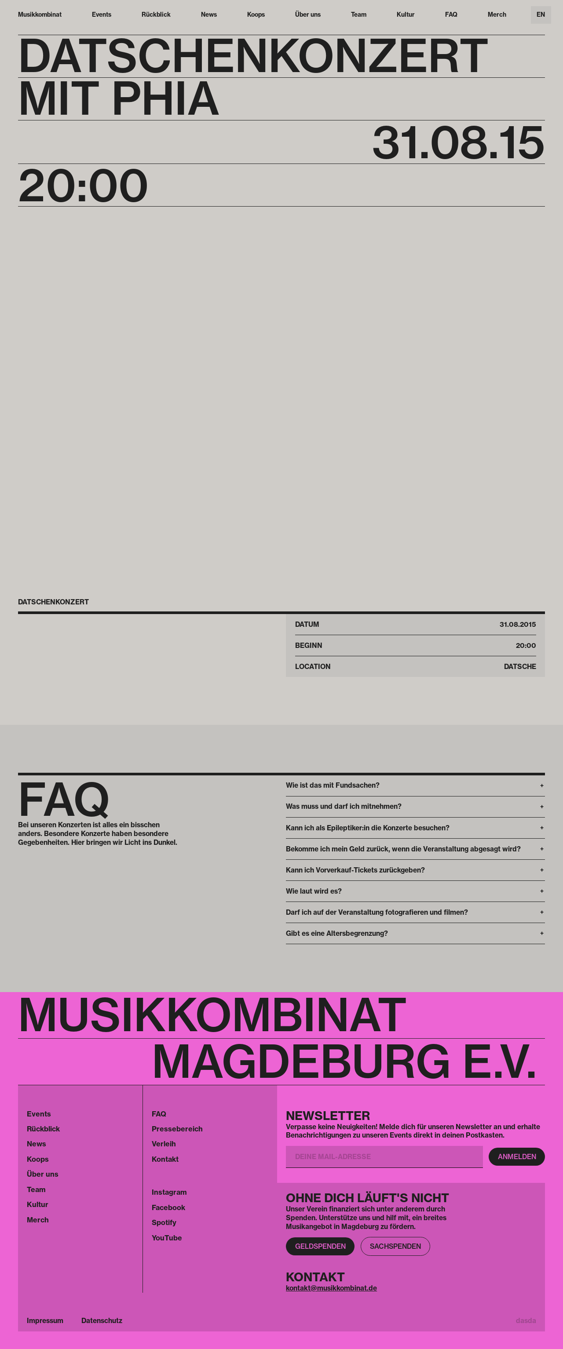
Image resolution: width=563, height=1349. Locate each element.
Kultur (406, 14)
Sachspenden (395, 1246)
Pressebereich (177, 1128)
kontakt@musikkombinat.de (331, 1288)
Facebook (168, 1207)
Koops (256, 14)
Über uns (308, 14)
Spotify (164, 1222)
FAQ (451, 14)
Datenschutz (101, 1320)
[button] (415, 785)
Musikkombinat (40, 14)
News (209, 14)
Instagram (169, 1192)
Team (358, 14)
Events (101, 14)
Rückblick (156, 14)
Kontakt (165, 1159)
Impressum (45, 1320)
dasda (526, 1320)
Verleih (164, 1143)
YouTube (167, 1237)
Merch (497, 14)
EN (541, 14)
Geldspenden (320, 1246)
